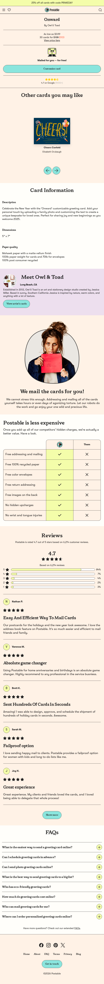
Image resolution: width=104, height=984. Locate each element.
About (37, 954)
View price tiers (52, 40)
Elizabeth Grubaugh (52, 152)
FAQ (46, 954)
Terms (56, 954)
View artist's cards (16, 304)
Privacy (68, 954)
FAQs (77, 928)
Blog (78, 954)
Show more (52, 815)
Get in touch (52, 964)
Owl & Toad (54, 25)
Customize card (52, 69)
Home (26, 954)
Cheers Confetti (52, 148)
